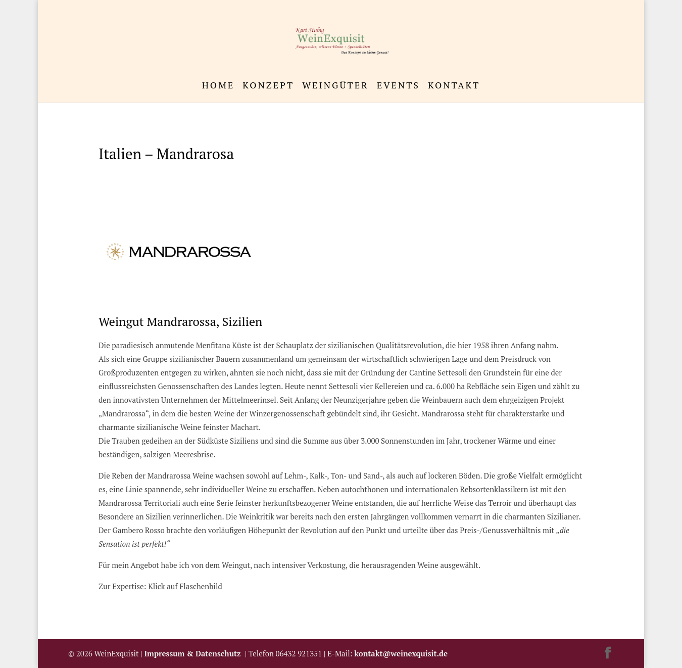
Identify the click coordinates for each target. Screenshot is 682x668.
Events (398, 86)
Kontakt (454, 86)
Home (218, 86)
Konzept (268, 86)
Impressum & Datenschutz (194, 653)
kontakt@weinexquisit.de (401, 653)
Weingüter (335, 86)
